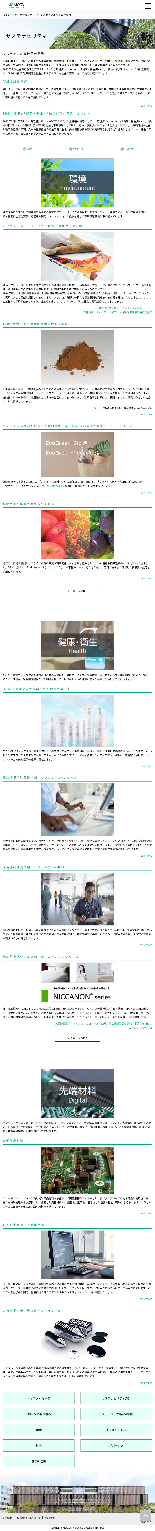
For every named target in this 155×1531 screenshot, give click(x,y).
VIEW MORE (78, 591)
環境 (39, 1430)
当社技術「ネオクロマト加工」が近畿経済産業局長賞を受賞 (117, 312)
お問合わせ (49, 1517)
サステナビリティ (25, 14)
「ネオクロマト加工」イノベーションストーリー (124, 308)
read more (145, 105)
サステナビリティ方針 (116, 1398)
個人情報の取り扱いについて (28, 1517)
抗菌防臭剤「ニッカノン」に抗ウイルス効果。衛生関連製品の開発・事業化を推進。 (103, 1023)
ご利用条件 (7, 1517)
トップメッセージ (38, 1398)
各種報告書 (38, 1461)
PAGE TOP (145, 1516)
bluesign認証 (54, 486)
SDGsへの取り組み (38, 1414)
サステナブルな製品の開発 (116, 1414)
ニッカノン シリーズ (140, 1027)
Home (5, 14)
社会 (39, 1445)
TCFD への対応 (116, 1430)
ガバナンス (116, 1445)
